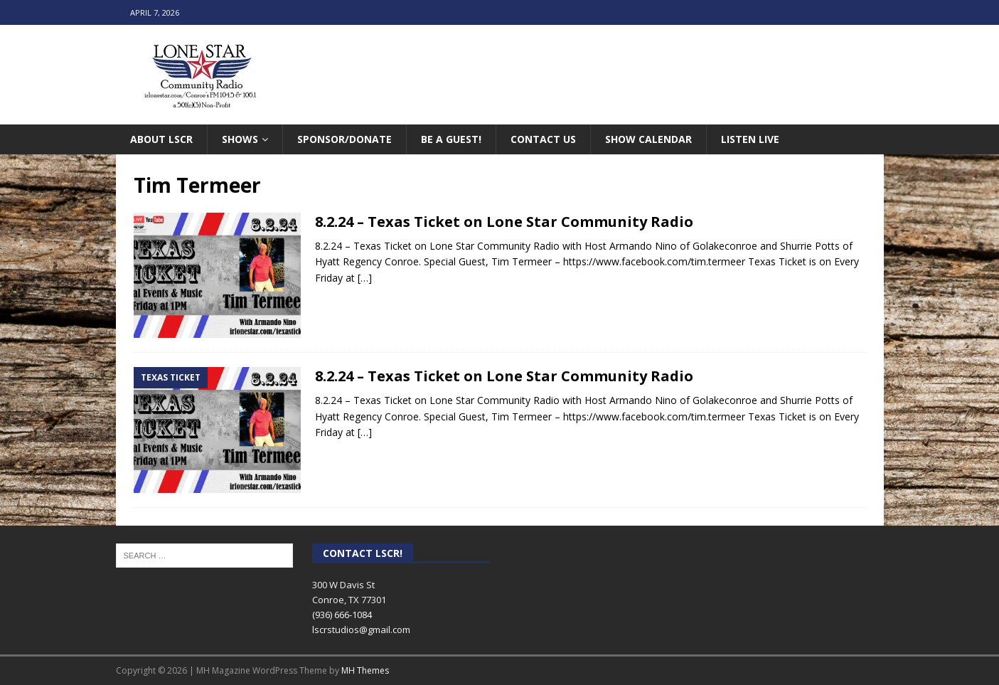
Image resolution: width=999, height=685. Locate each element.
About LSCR (161, 139)
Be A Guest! (451, 139)
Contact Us (543, 139)
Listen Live (750, 139)
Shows (240, 139)
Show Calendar (648, 139)
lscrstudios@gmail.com (361, 629)
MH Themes (365, 670)
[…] (365, 278)
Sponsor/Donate (344, 139)
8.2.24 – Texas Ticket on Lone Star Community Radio (504, 221)
